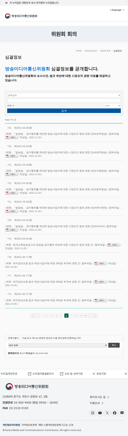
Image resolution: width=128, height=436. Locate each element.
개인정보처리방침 (11, 424)
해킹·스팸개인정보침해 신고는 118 (55, 424)
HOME (79, 51)
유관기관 (101, 373)
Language (117, 9)
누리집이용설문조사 (43, 373)
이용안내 (97, 403)
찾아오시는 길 (100, 397)
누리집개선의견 (9, 373)
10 (86, 316)
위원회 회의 (105, 51)
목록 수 (10, 105)
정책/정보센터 (91, 51)
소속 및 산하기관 (74, 373)
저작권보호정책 (29, 424)
